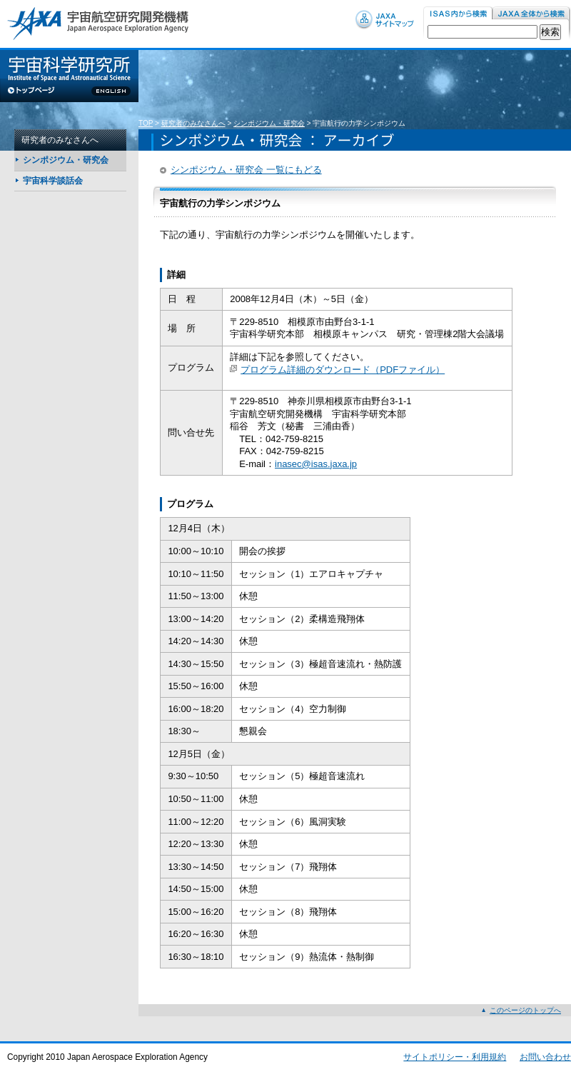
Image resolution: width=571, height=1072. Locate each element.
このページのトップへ (525, 1010)
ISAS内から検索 (457, 13)
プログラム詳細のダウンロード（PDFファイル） (343, 369)
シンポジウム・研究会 (269, 123)
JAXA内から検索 (531, 13)
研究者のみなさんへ (193, 123)
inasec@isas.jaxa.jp (316, 464)
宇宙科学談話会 (53, 181)
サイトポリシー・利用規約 (454, 1057)
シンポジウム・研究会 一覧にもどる (246, 169)
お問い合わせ (545, 1057)
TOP (145, 123)
